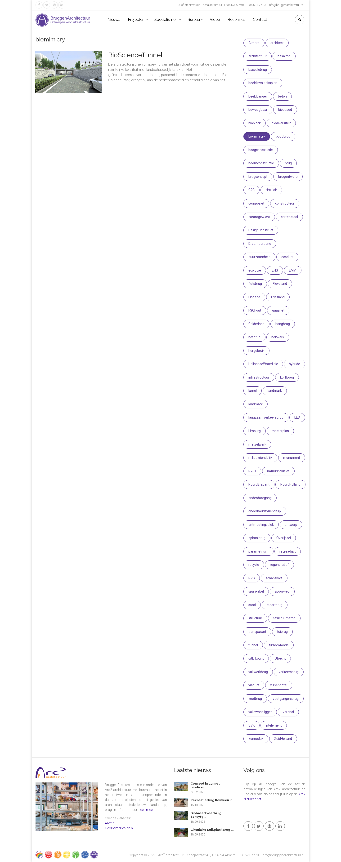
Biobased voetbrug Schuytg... (206, 815)
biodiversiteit (281, 123)
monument (291, 458)
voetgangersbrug (286, 699)
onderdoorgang (260, 498)
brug (288, 163)
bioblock (254, 123)
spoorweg (282, 591)
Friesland (278, 297)
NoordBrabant (258, 484)
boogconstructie (260, 150)
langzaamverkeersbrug (265, 417)
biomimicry (256, 136)
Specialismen (166, 19)
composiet (256, 203)
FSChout (254, 310)
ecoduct (287, 257)
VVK (251, 725)
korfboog (287, 377)
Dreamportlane (259, 244)
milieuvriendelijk (260, 458)
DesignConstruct (260, 230)
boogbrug (283, 136)
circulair (271, 190)
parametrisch (258, 551)
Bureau (194, 19)
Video (215, 19)
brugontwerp (288, 177)
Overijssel (283, 538)
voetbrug (255, 699)
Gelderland (256, 324)
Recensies (236, 19)
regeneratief (279, 565)
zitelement (273, 725)
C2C (251, 190)
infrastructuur (258, 377)
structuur (255, 618)
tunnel (253, 645)
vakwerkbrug (258, 672)
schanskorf (274, 578)
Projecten (136, 19)
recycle (253, 565)
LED (297, 417)
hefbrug (254, 337)
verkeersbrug (289, 672)
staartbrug (275, 605)
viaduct (253, 685)
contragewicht (259, 217)
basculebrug (257, 69)
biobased (285, 110)
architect (277, 43)
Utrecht (280, 658)
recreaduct (287, 551)
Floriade (254, 297)
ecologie (254, 270)
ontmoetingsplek (261, 525)
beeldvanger (257, 96)
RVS (251, 578)
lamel (252, 391)
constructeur (284, 203)
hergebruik (256, 351)
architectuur (257, 56)
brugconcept (257, 177)
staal (252, 605)
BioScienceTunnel (135, 55)
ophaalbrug (256, 538)
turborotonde (279, 645)
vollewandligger (260, 712)
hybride (294, 364)
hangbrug (282, 324)
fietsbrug (255, 284)
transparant (257, 632)
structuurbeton (284, 618)
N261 (252, 471)
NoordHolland (290, 484)
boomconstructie (261, 163)
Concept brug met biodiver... (205, 785)
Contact (260, 19)
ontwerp (291, 525)
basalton (284, 56)
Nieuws (114, 19)
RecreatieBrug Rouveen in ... (213, 800)
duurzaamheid (259, 257)
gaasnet (278, 310)
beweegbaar (257, 110)
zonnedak (255, 739)
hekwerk (277, 337)
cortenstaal (289, 217)
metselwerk (257, 444)
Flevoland (280, 284)
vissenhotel (278, 685)
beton (282, 96)
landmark (275, 391)
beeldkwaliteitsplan (262, 83)
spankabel (256, 591)
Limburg (254, 431)
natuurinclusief (278, 471)
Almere (254, 43)
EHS (275, 270)
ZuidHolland (283, 739)
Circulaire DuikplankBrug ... (212, 829)
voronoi (288, 712)
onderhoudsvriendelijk (264, 511)
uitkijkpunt (256, 658)
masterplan (280, 431)
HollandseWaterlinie (263, 364)
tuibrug (282, 632)
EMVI (292, 270)
